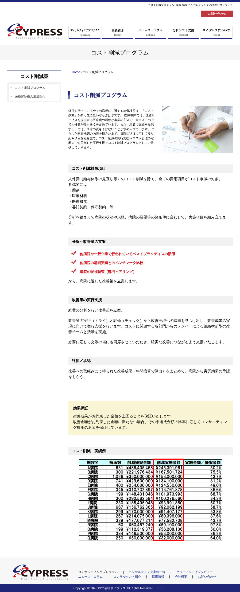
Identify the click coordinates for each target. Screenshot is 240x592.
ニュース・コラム (91, 576)
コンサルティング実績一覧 (147, 572)
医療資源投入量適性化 (30, 96)
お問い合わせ (207, 576)
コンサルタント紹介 (127, 576)
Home (76, 72)
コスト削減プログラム (30, 88)
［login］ (160, 588)
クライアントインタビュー (194, 572)
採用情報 (158, 576)
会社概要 (181, 576)
